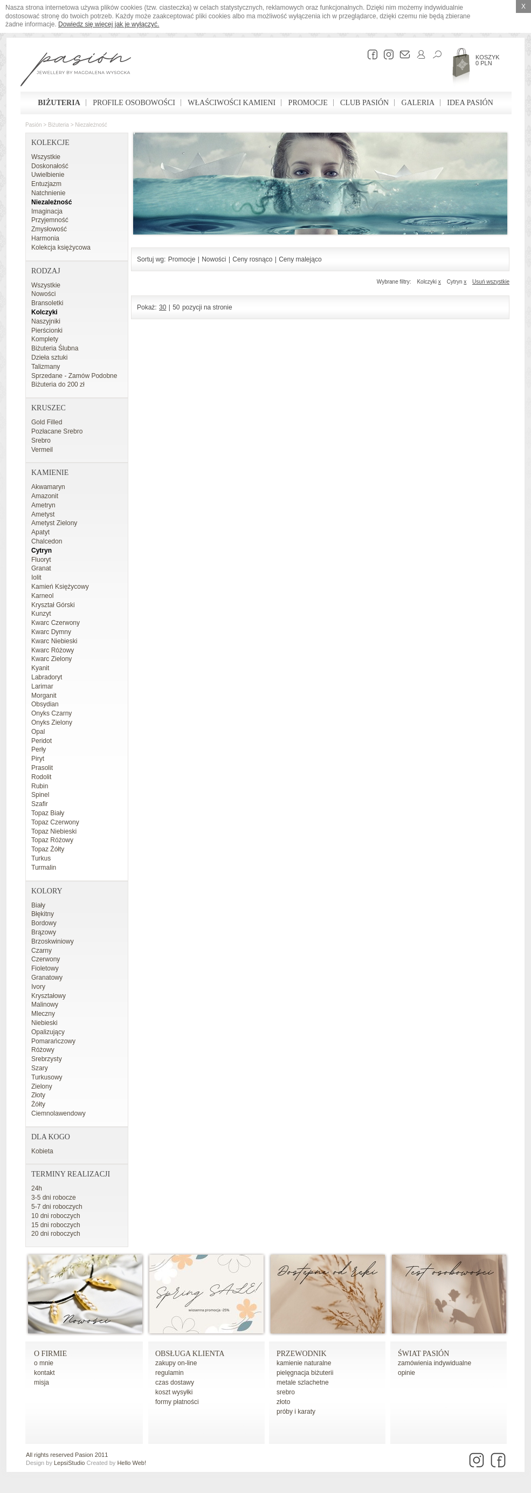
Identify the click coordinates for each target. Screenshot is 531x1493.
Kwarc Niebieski (54, 641)
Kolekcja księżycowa (61, 247)
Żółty (38, 1104)
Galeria (418, 103)
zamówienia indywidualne (434, 1363)
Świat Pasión (423, 1354)
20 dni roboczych (55, 1233)
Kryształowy (48, 996)
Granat (41, 568)
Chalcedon (46, 541)
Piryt (37, 758)
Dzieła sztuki (49, 357)
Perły (38, 749)
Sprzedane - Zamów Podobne (74, 376)
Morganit (44, 695)
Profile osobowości (134, 103)
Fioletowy (45, 968)
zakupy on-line (176, 1363)
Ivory (38, 986)
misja (41, 1382)
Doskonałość (49, 166)
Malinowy (44, 1004)
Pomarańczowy (53, 1041)
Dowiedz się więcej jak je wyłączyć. (108, 24)
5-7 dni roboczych (56, 1206)
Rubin (39, 786)
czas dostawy (174, 1382)
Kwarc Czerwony (55, 623)
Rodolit (41, 777)
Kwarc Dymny (51, 632)
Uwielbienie (47, 174)
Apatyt (40, 532)
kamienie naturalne (304, 1363)
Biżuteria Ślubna (54, 348)
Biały (38, 905)
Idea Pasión (470, 103)
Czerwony (45, 959)
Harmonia (45, 238)
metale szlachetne (303, 1382)
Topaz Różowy (52, 840)
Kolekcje (50, 143)
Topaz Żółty (47, 849)
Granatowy (47, 977)
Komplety (44, 339)
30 (162, 307)
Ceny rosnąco (252, 259)
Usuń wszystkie (490, 282)
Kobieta (42, 1151)
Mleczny (43, 1013)
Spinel (40, 795)
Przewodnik (302, 1354)
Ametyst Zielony (54, 523)
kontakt (44, 1373)
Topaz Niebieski (54, 831)
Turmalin (43, 867)
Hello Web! (131, 1463)
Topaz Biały (47, 813)
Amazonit (44, 496)
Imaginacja (47, 211)
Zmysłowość (49, 229)
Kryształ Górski (53, 605)
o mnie (43, 1363)
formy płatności (177, 1402)
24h (36, 1188)
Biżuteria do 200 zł (58, 384)
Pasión (33, 125)
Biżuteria (59, 103)
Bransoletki (47, 303)
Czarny (41, 950)
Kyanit (40, 668)
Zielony (41, 1086)
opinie (406, 1373)
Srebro (41, 440)
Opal (38, 731)
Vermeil (42, 449)
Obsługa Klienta (189, 1354)
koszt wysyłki (173, 1392)
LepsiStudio (69, 1463)
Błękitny (42, 914)
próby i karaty (296, 1411)
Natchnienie (48, 193)
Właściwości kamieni (231, 103)
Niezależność (91, 125)
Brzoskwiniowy (52, 941)
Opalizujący (48, 1032)
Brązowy (43, 932)
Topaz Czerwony (55, 822)
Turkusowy (47, 1077)
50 (176, 307)
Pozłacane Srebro (56, 431)
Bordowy (44, 923)
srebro (286, 1392)
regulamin (169, 1373)
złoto (283, 1402)
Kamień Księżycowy (60, 586)
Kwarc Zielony (51, 659)
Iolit (36, 577)
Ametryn (43, 505)
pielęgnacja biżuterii (305, 1373)
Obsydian (45, 704)
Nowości (43, 294)
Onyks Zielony (51, 722)
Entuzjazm (46, 184)
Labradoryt (46, 677)
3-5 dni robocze (53, 1197)
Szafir (39, 804)
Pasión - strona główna (75, 70)
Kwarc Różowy (52, 650)
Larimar (42, 686)
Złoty (38, 1095)
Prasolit (42, 768)
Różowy (42, 1050)
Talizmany (45, 366)
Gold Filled (46, 422)
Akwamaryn (48, 487)
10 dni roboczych (55, 1216)
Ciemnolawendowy (58, 1113)
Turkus (41, 858)
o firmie (50, 1354)
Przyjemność (49, 220)
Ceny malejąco (300, 259)
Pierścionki (47, 330)
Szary (39, 1068)
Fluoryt (41, 559)
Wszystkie (45, 157)
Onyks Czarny (51, 713)
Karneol (42, 596)
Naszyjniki (45, 321)
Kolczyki (44, 312)
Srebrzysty (46, 1059)
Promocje (308, 103)
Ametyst (42, 514)
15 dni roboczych (55, 1225)
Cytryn (41, 550)
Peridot (41, 741)
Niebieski (44, 1023)
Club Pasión (364, 103)
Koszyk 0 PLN (487, 60)
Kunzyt (41, 613)
